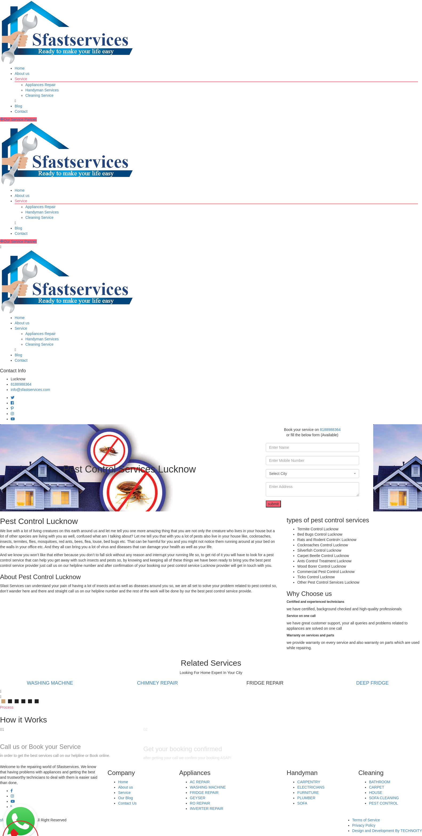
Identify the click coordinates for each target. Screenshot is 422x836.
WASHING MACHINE (50, 683)
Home (20, 68)
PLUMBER (306, 798)
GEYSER (197, 798)
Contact (21, 111)
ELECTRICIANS (310, 787)
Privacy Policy (363, 825)
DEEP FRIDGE (372, 683)
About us (22, 73)
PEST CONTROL (383, 803)
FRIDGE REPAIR (204, 792)
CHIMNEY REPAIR (157, 683)
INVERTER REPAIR (206, 808)
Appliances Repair (40, 85)
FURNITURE (308, 792)
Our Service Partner (18, 119)
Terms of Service (366, 820)
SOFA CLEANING (384, 798)
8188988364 (21, 384)
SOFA (302, 803)
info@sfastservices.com (30, 389)
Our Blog (125, 798)
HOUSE (375, 792)
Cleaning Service (39, 95)
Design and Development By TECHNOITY (387, 831)
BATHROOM (379, 782)
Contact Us (127, 803)
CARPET (376, 787)
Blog (18, 106)
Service (21, 79)
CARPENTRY (308, 782)
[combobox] (312, 473)
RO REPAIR (200, 803)
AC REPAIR (200, 782)
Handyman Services (42, 90)
